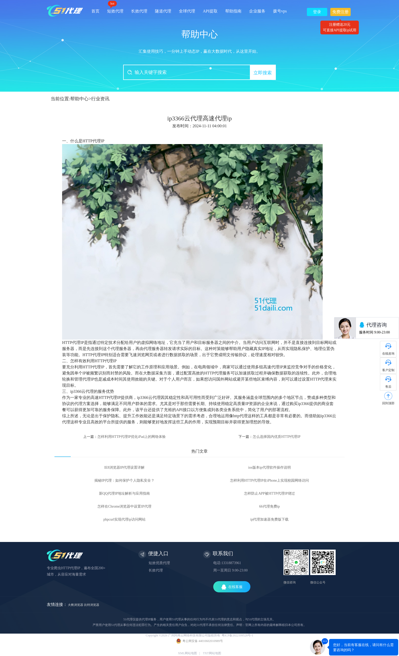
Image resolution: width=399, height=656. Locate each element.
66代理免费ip (269, 506)
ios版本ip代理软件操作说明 (269, 467)
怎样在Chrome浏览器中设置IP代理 (124, 506)
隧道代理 (163, 11)
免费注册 (340, 13)
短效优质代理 (159, 563)
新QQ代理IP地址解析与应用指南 (124, 493)
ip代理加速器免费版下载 (269, 519)
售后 (388, 386)
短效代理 (115, 9)
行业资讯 (100, 98)
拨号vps (280, 11)
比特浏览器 (91, 605)
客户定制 (388, 370)
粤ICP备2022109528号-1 (237, 635)
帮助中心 (79, 98)
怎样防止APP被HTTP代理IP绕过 (269, 493)
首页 (95, 11)
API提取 (210, 11)
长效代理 (139, 11)
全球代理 (187, 11)
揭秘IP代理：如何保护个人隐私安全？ (124, 480)
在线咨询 (388, 353)
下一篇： (269, 437)
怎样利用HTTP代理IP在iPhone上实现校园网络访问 (269, 480)
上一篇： (124, 437)
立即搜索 (262, 72)
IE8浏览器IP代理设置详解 (124, 467)
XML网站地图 (187, 653)
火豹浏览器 (75, 605)
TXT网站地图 (212, 653)
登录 (317, 12)
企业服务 (257, 11)
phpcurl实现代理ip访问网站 (124, 519)
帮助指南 (233, 11)
